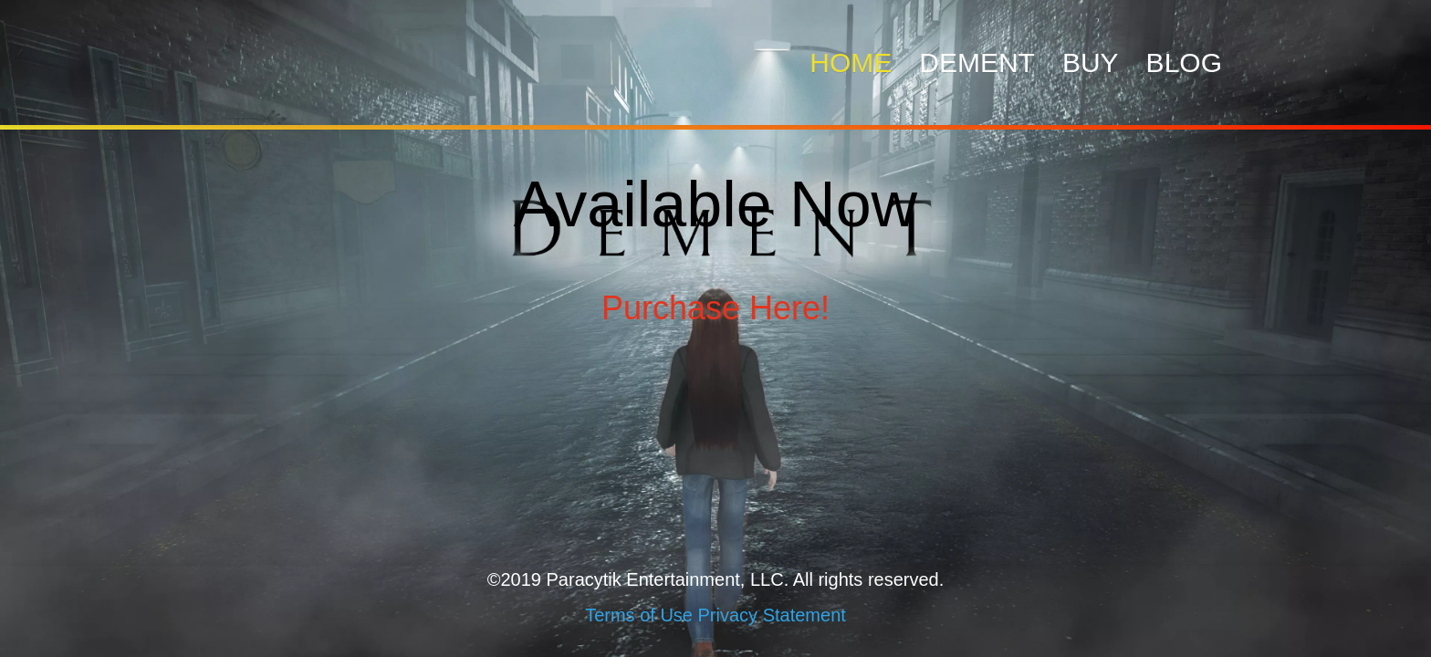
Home (851, 62)
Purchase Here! (715, 308)
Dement (977, 62)
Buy (1090, 62)
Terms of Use (639, 615)
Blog (1184, 62)
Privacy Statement (772, 615)
